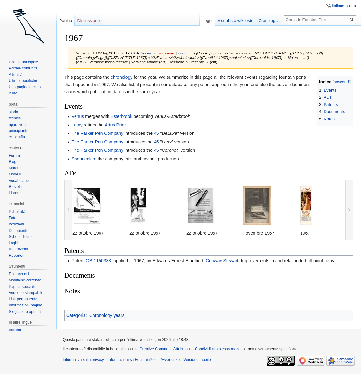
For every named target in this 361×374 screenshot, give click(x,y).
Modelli (15, 174)
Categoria (76, 315)
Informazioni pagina (25, 305)
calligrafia (17, 137)
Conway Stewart (222, 260)
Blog (12, 161)
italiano (338, 6)
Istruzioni (16, 224)
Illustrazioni (18, 249)
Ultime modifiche (23, 80)
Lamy (76, 124)
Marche (15, 168)
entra (351, 6)
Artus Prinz (115, 124)
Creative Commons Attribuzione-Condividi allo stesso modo (190, 349)
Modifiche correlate (25, 280)
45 (156, 133)
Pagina (65, 20)
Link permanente (23, 299)
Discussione (88, 20)
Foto (12, 218)
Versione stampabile (26, 292)
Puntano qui (19, 274)
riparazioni (17, 124)
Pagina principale (23, 62)
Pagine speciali (22, 286)
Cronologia (269, 20)
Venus (77, 116)
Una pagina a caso (25, 87)
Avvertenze (170, 359)
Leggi (207, 20)
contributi (186, 53)
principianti (18, 130)
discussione (165, 53)
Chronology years (106, 315)
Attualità (15, 74)
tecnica (15, 118)
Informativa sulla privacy (83, 359)
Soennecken (83, 158)
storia (13, 112)
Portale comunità (23, 68)
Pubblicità (17, 211)
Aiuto (13, 93)
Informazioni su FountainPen (132, 359)
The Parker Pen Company (97, 133)
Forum (14, 155)
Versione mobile (197, 359)
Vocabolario (19, 180)
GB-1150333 (98, 260)
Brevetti (15, 186)
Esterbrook (121, 116)
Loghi (13, 243)
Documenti (18, 230)
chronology (122, 77)
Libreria (15, 193)
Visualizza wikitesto (235, 20)
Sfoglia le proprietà (25, 311)
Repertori (16, 255)
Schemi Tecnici (21, 236)
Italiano (15, 330)
